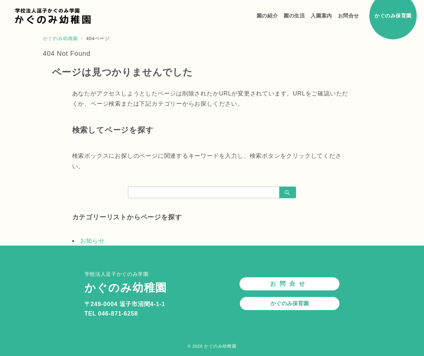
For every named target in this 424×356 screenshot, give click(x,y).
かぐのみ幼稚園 (220, 346)
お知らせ (92, 241)
